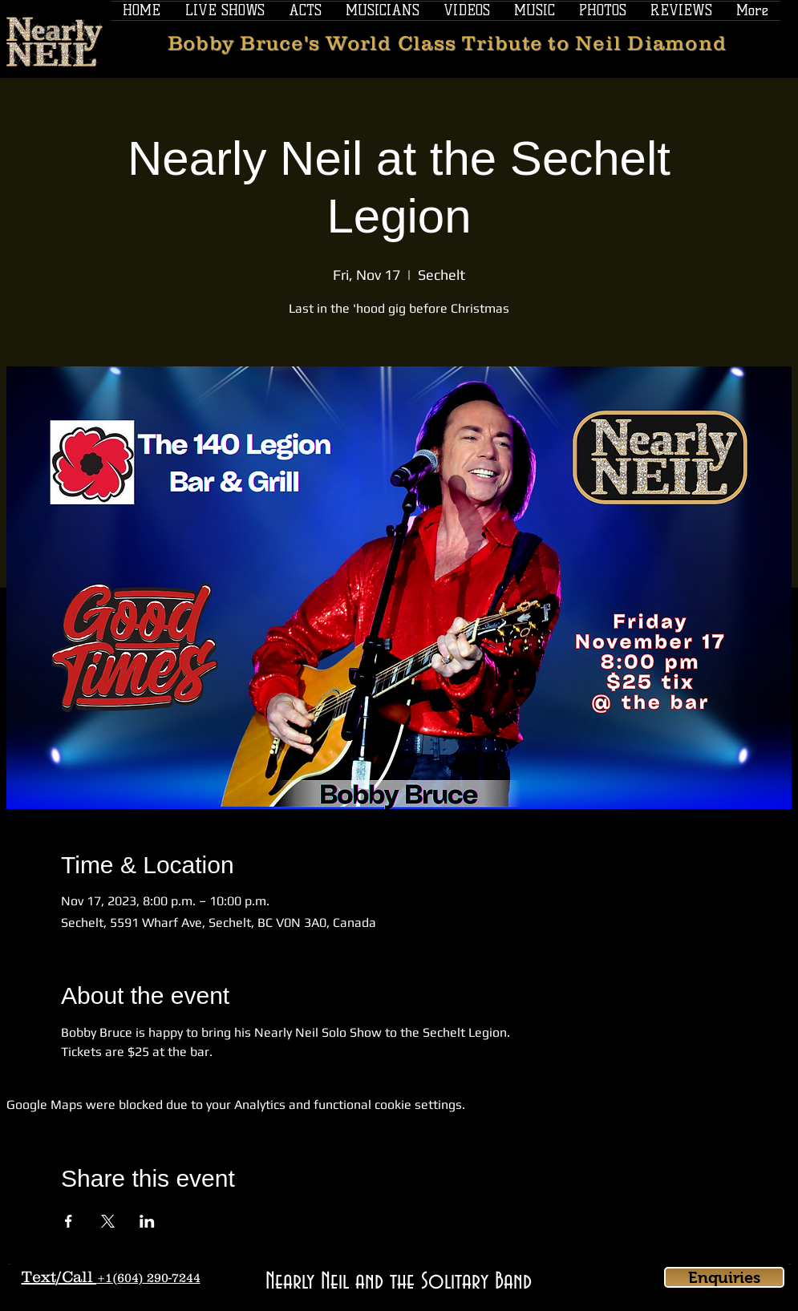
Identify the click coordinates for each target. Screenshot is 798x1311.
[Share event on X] (107, 1221)
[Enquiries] (724, 1277)
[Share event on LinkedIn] (147, 1221)
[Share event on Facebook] (68, 1221)
